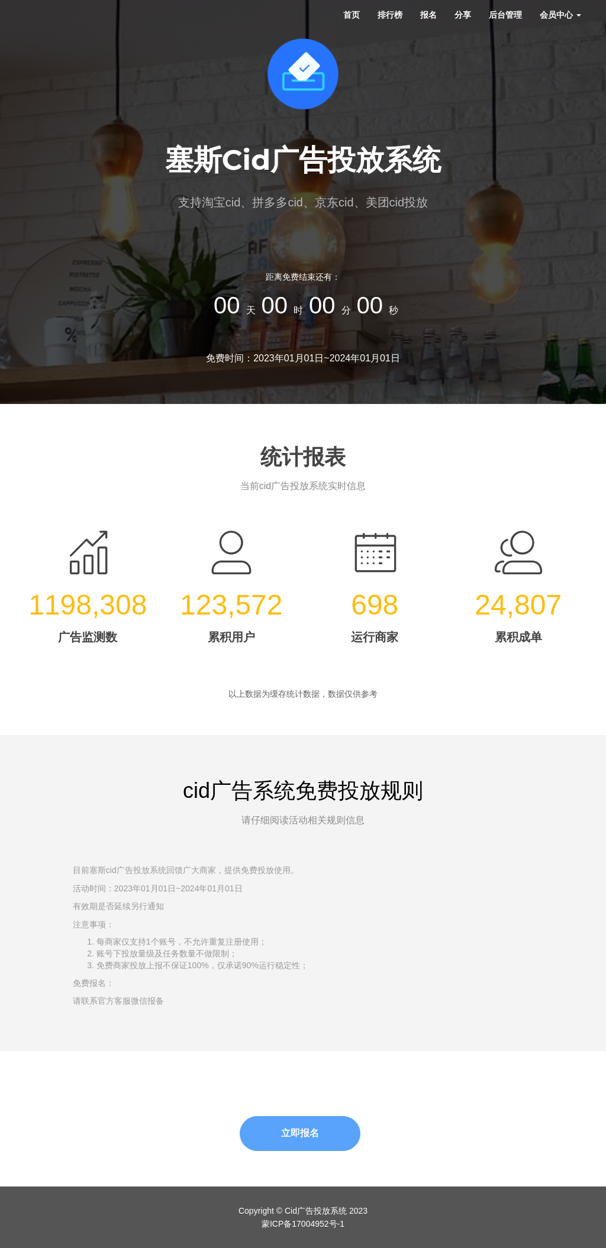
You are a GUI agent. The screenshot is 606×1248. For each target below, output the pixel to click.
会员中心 (560, 15)
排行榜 (390, 15)
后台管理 (505, 15)
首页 (351, 15)
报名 (428, 15)
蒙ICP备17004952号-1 (303, 1223)
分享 (462, 15)
